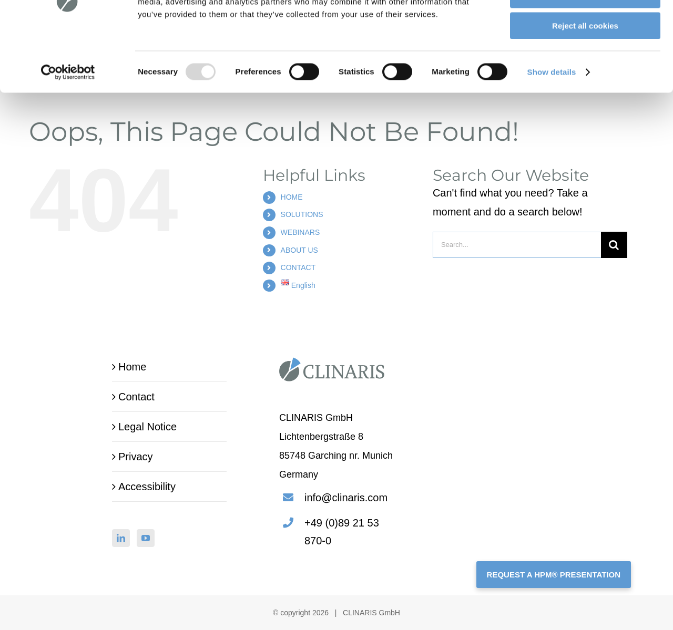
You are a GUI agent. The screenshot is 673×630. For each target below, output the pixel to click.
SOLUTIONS (302, 214)
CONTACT (298, 267)
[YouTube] (146, 538)
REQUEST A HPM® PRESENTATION (553, 574)
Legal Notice (147, 426)
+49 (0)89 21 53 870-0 (341, 531)
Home (132, 367)
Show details (551, 133)
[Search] (614, 245)
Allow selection (585, 57)
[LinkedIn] (121, 538)
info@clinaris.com (346, 497)
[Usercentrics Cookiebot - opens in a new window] (68, 134)
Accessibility (147, 486)
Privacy (135, 456)
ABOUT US (299, 250)
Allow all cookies (585, 26)
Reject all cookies (585, 87)
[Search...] (517, 245)
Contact (136, 396)
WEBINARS (300, 232)
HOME (292, 197)
